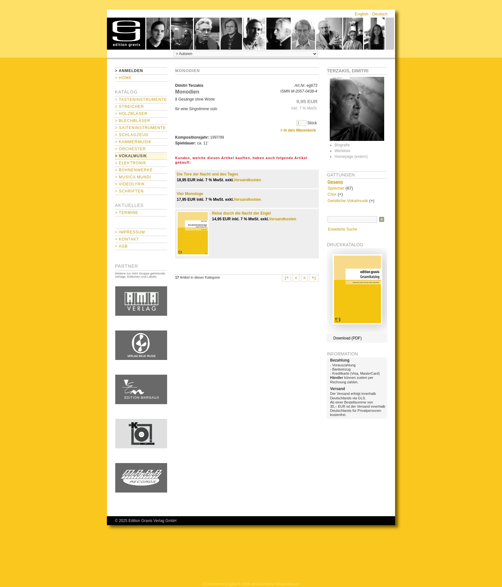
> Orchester (130, 149)
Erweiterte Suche (342, 229)
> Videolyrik (130, 184)
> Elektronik (130, 163)
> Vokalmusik (131, 156)
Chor (332, 194)
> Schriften (129, 191)
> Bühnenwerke (134, 170)
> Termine (126, 212)
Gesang (335, 181)
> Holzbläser (131, 113)
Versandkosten (247, 180)
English (361, 14)
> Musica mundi (133, 177)
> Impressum (130, 232)
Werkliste (342, 151)
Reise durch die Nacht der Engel (241, 213)
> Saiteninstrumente (140, 128)
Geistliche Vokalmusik (348, 200)
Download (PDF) (347, 338)
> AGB (121, 246)
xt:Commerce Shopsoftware (275, 584)
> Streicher (129, 106)
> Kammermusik (133, 142)
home (126, 34)
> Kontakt (127, 239)
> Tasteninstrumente (141, 99)
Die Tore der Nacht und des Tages (207, 174)
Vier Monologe (190, 194)
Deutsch (380, 14)
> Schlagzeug (132, 135)
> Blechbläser (132, 120)
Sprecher (336, 188)
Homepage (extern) (351, 156)
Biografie (342, 145)
